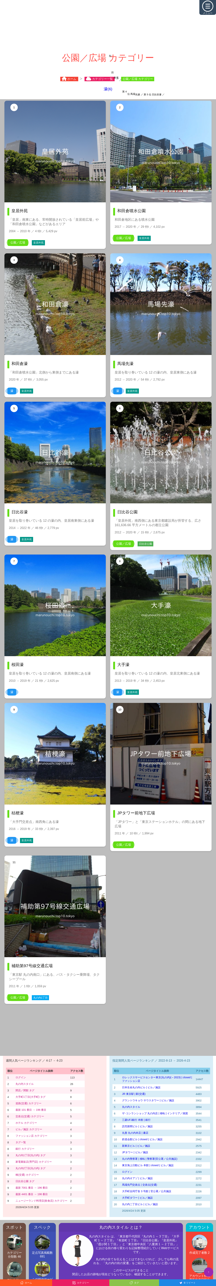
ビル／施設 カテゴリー (29, 1129)
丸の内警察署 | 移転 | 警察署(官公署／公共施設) (149, 1158)
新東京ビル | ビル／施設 (136, 1145)
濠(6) (108, 89)
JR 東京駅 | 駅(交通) (134, 1093)
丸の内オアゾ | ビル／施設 (137, 1178)
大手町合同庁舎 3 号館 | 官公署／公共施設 (146, 1191)
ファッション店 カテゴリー (31, 1135)
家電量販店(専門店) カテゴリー (34, 1161)
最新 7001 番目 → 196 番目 (32, 1187)
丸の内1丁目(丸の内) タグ (30, 1155)
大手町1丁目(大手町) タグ (30, 1096)
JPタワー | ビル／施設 (135, 1152)
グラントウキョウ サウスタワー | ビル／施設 (148, 1100)
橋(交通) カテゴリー (27, 1174)
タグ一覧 (21, 1142)
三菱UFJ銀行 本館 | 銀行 (136, 1119)
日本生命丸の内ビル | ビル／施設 (141, 1087)
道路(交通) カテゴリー (28, 1103)
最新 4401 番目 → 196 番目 (32, 1194)
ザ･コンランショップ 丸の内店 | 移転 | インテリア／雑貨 (155, 1113)
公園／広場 (17, 242)
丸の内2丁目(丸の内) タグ (30, 1168)
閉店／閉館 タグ (25, 1090)
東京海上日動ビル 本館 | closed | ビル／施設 (148, 1165)
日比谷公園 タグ (25, 1181)
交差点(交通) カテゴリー (30, 1116)
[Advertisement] (108, 26)
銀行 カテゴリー (25, 1148)
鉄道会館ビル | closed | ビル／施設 (142, 1139)
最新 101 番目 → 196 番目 (31, 1109)
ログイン (21, 1077)
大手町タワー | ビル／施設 (137, 1197)
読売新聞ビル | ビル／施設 (137, 1126)
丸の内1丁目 (40, 997)
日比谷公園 (145, 543)
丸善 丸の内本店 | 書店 (135, 1132)
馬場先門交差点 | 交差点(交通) (139, 1184)
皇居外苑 (38, 242)
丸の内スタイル (25, 1083)
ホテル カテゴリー (26, 1122)
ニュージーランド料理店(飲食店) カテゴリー (41, 1200)
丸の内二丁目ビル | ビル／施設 (140, 1204)
